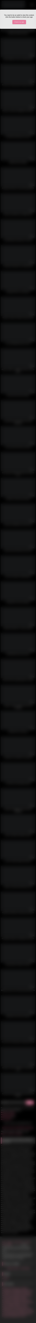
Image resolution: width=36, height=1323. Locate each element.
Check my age (19, 22)
